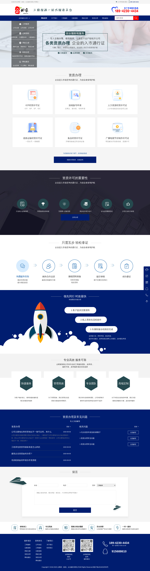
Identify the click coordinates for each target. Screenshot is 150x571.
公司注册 (16, 28)
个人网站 (24, 65)
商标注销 (31, 46)
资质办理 (25, 52)
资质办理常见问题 (87, 438)
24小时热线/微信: (122, 2)
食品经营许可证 (17, 56)
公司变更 (24, 28)
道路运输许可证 (29, 56)
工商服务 (25, 24)
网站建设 (25, 62)
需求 (93, 485)
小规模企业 (23, 37)
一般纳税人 (32, 37)
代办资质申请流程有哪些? (90, 432)
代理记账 (14, 37)
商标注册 (25, 43)
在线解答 (133, 432)
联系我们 (50, 548)
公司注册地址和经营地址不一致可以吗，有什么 (31, 432)
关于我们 (54, 18)
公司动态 (39, 544)
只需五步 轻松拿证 (75, 242)
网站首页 (44, 18)
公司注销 (31, 28)
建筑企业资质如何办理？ (21, 454)
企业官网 (16, 65)
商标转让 (24, 46)
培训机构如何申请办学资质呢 (23, 460)
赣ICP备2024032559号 (100, 567)
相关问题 (83, 426)
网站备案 (31, 65)
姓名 (35, 485)
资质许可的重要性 (75, 178)
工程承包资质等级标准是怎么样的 (25, 447)
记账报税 (25, 33)
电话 (64, 485)
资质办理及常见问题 (75, 416)
